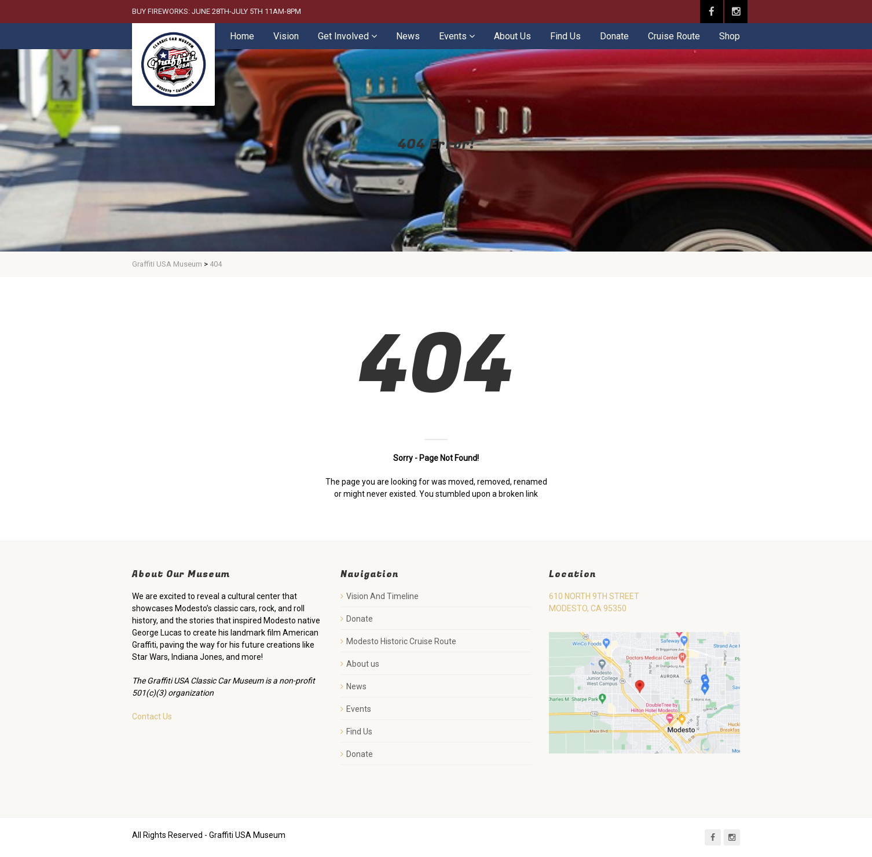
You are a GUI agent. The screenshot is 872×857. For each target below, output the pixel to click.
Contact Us (152, 716)
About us (362, 663)
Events (453, 36)
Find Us (565, 36)
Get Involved (343, 36)
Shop (729, 36)
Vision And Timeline (382, 596)
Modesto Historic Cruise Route (401, 641)
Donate (614, 36)
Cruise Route (674, 36)
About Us (512, 36)
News (408, 36)
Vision (286, 36)
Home (242, 36)
